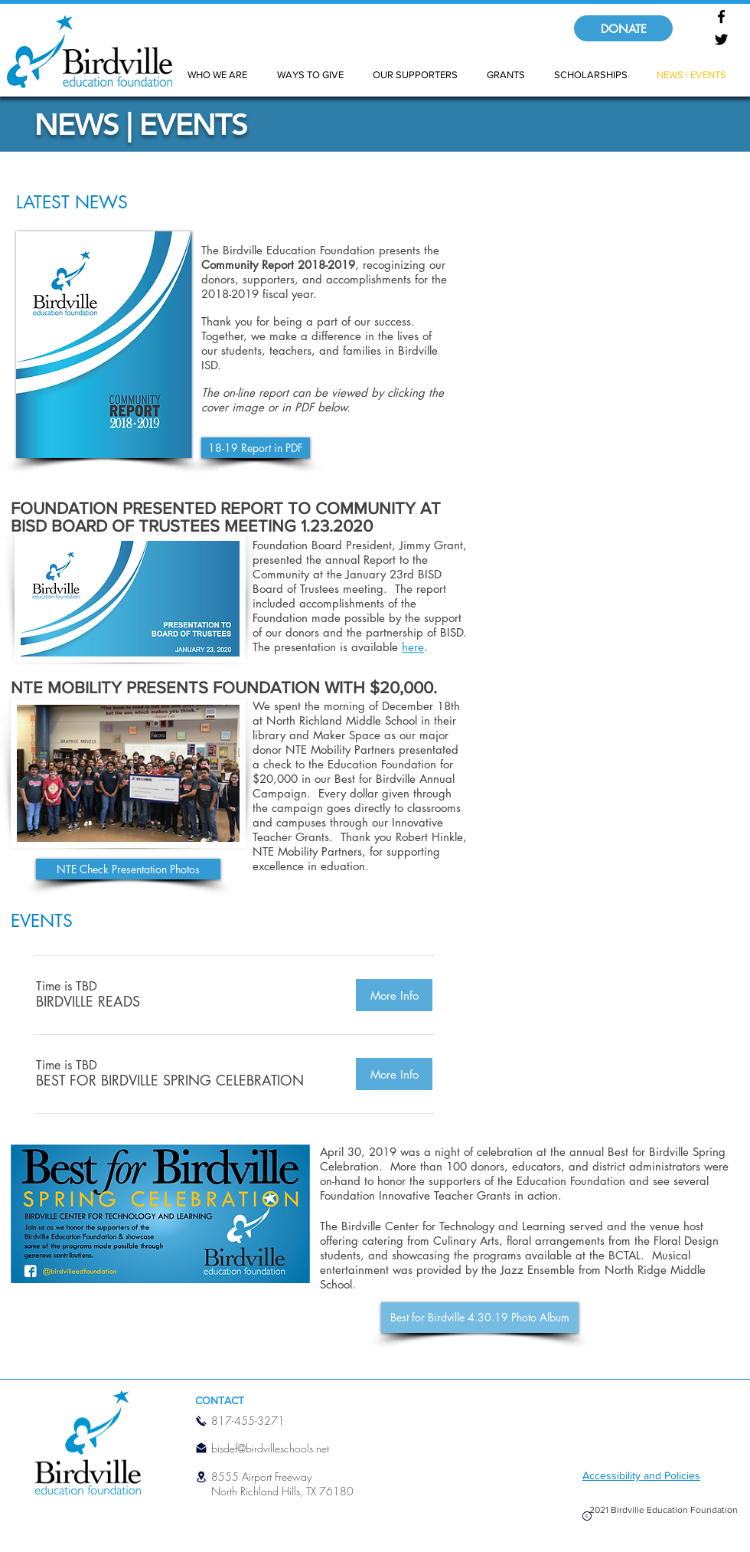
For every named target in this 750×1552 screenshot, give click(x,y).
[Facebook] (721, 16)
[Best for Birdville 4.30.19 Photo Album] (480, 1317)
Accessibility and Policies (641, 1475)
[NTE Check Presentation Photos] (128, 869)
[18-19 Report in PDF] (255, 447)
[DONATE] (623, 28)
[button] (88, 1001)
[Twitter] (721, 39)
